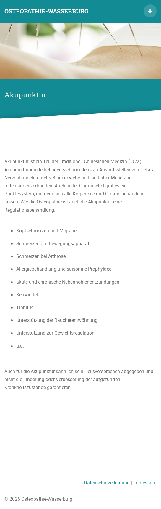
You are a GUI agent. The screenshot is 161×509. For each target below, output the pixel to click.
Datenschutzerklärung (107, 482)
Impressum (145, 482)
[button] (150, 10)
